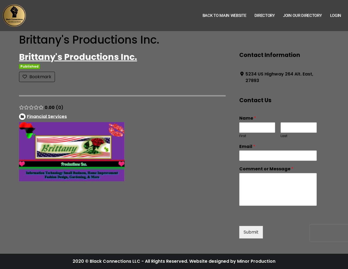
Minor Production (256, 261)
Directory (264, 15)
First (242, 136)
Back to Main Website (224, 15)
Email (247, 147)
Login (335, 15)
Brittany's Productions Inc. (78, 57)
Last (284, 136)
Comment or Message (266, 169)
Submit (251, 232)
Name (247, 118)
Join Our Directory (302, 15)
